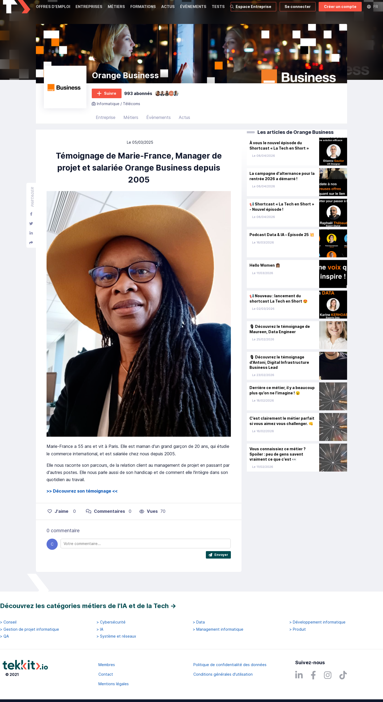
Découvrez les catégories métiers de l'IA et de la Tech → (88, 606)
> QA (4, 636)
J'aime (58, 517)
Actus (184, 123)
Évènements (158, 123)
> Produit (297, 629)
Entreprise (105, 123)
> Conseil (8, 622)
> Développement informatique (317, 622)
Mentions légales (113, 684)
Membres (106, 664)
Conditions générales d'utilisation (223, 674)
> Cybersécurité (111, 622)
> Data (199, 622)
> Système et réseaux (116, 636)
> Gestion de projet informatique (29, 629)
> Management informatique (218, 629)
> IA (100, 629)
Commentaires (105, 517)
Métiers (130, 123)
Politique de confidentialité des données (230, 664)
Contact (105, 674)
